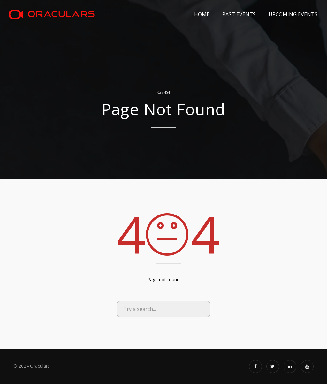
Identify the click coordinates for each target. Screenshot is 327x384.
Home (201, 14)
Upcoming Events (293, 14)
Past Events (239, 14)
